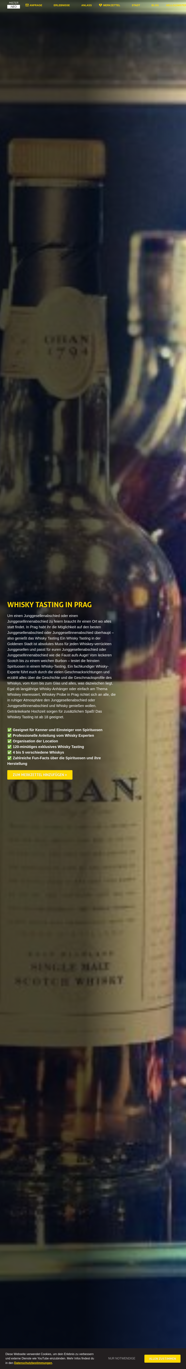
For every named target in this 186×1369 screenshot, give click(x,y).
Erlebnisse (62, 5)
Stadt (136, 5)
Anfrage (36, 5)
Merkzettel (111, 5)
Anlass (86, 5)
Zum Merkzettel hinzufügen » (40, 775)
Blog (155, 5)
